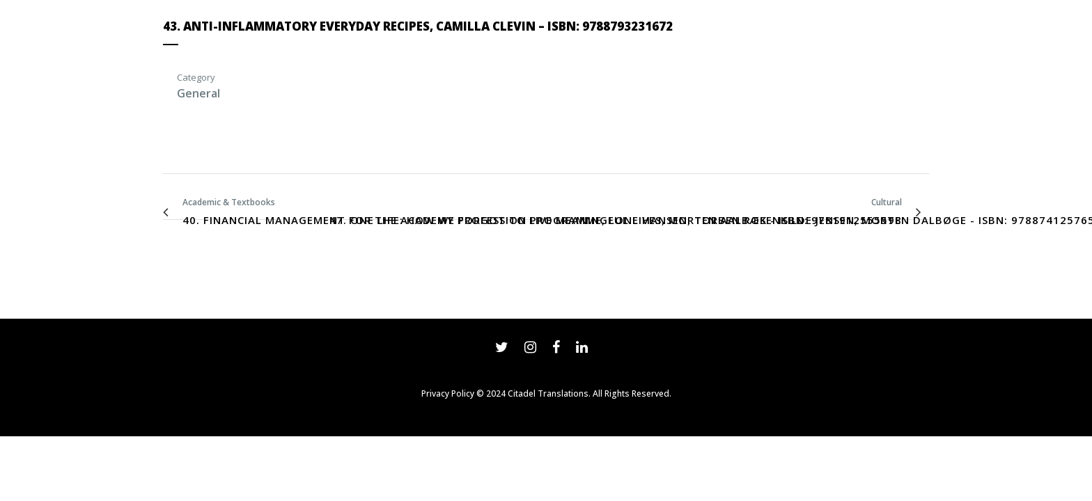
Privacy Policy (447, 393)
